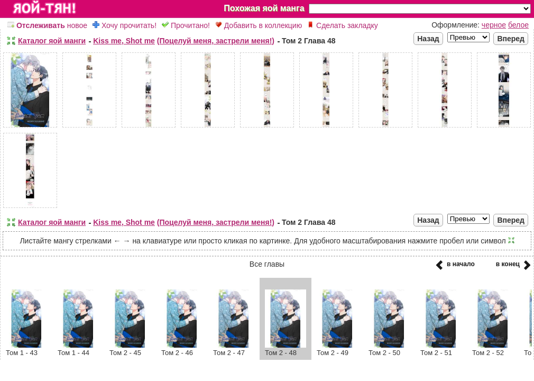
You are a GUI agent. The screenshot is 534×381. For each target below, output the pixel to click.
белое (518, 25)
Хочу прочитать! (124, 25)
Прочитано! (186, 25)
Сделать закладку (342, 25)
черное (494, 25)
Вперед (510, 38)
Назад (428, 38)
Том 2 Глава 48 (309, 41)
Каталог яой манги (52, 41)
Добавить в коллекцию (258, 25)
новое (47, 25)
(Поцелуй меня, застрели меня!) (215, 41)
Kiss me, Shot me (124, 41)
